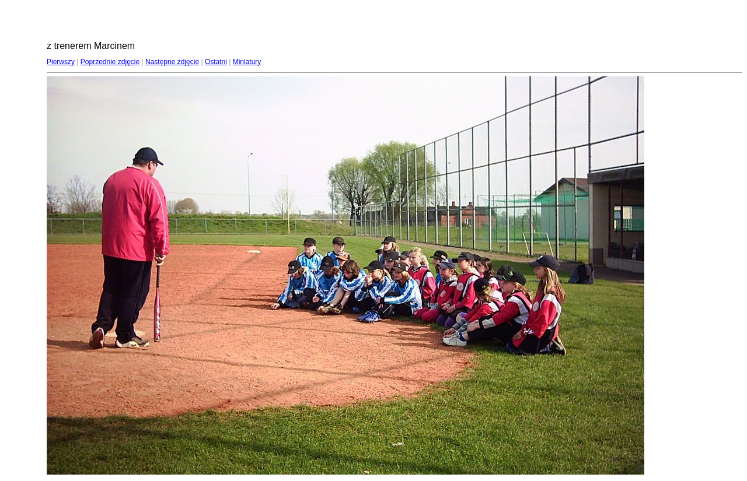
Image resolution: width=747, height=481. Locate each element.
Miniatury (247, 62)
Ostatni (216, 62)
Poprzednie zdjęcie (110, 62)
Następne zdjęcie (172, 62)
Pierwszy (61, 62)
